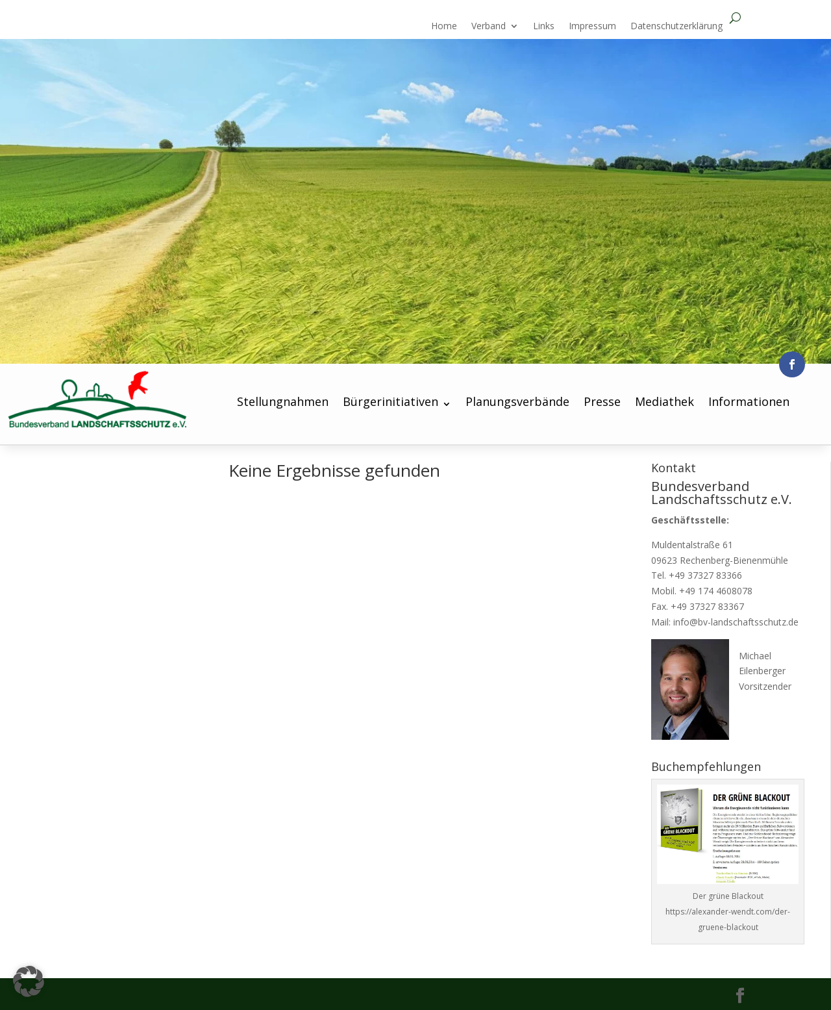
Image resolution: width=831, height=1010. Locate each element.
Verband (488, 26)
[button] (28, 981)
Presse (602, 401)
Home (444, 26)
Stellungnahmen (283, 401)
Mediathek (664, 401)
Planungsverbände (517, 401)
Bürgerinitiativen (390, 401)
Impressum (592, 26)
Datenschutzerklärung (676, 26)
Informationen (748, 401)
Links (543, 26)
